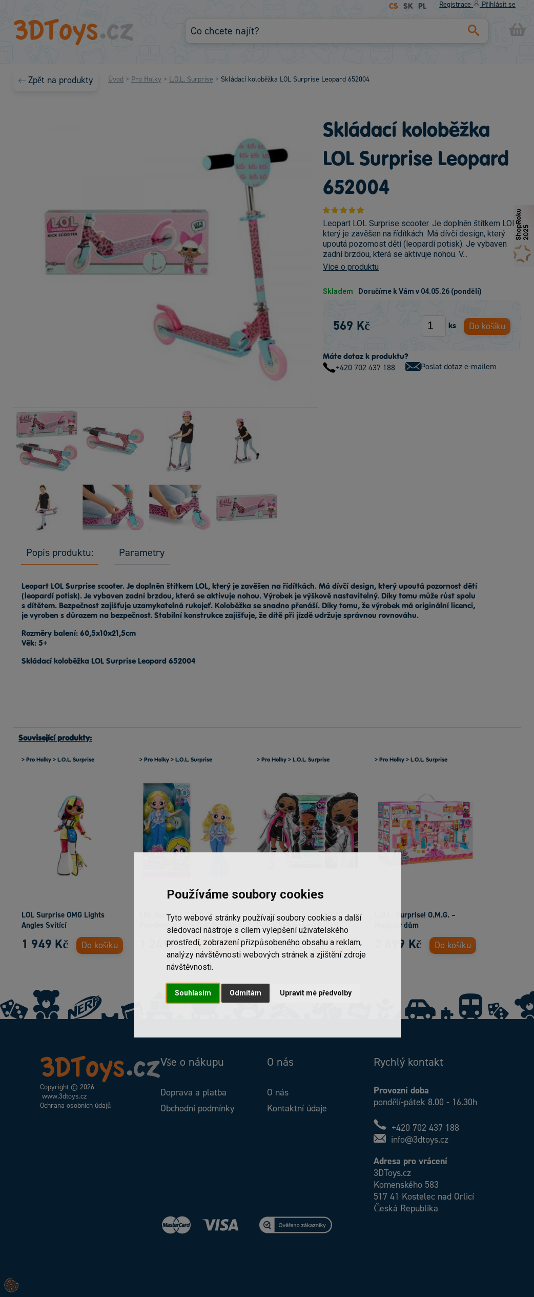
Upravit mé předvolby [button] (316, 993)
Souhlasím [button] (193, 993)
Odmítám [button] (245, 993)
